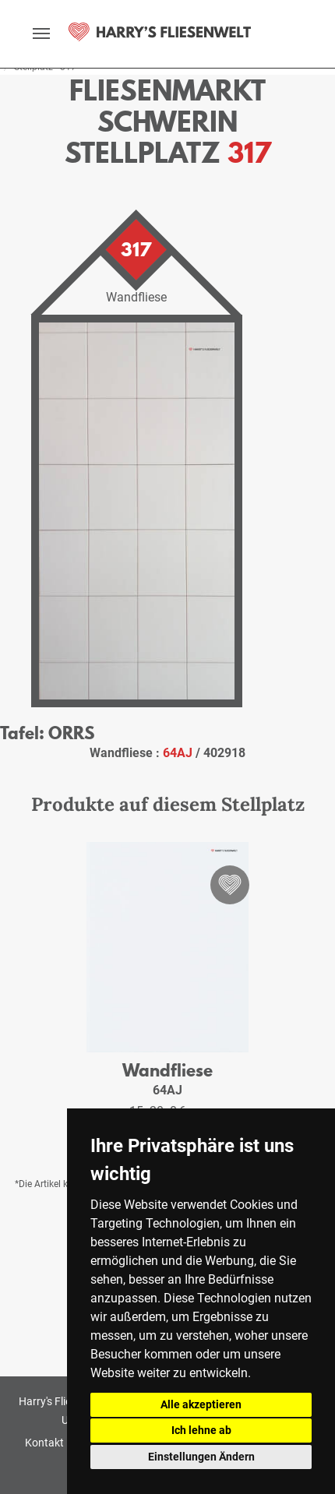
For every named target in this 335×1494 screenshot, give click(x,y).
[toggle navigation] (41, 33)
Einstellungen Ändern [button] (201, 1456)
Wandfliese (167, 1070)
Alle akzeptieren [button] (201, 1404)
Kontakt (44, 1442)
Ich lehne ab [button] (201, 1430)
